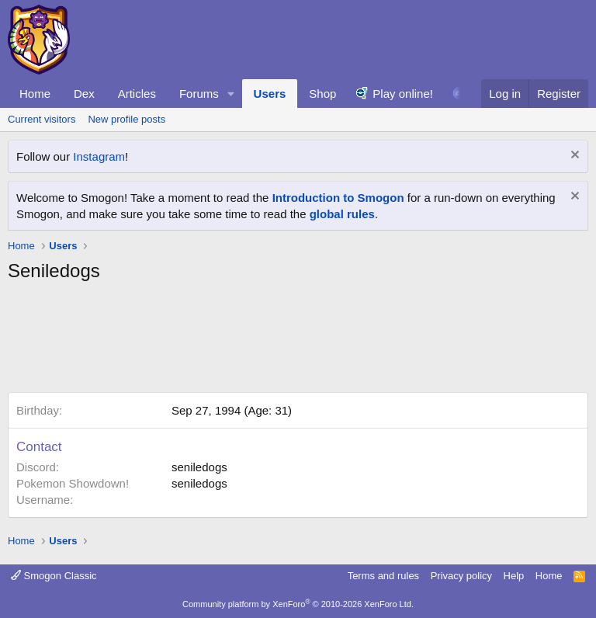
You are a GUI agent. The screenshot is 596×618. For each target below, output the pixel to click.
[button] (231, 93)
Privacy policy (461, 576)
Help (514, 576)
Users (270, 93)
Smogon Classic (54, 576)
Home (34, 93)
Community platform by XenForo (298, 604)
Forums (199, 93)
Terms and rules (383, 576)
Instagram (99, 156)
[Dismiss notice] (573, 156)
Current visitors (41, 119)
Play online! (402, 93)
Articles (137, 93)
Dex (84, 93)
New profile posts (126, 119)
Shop (322, 93)
